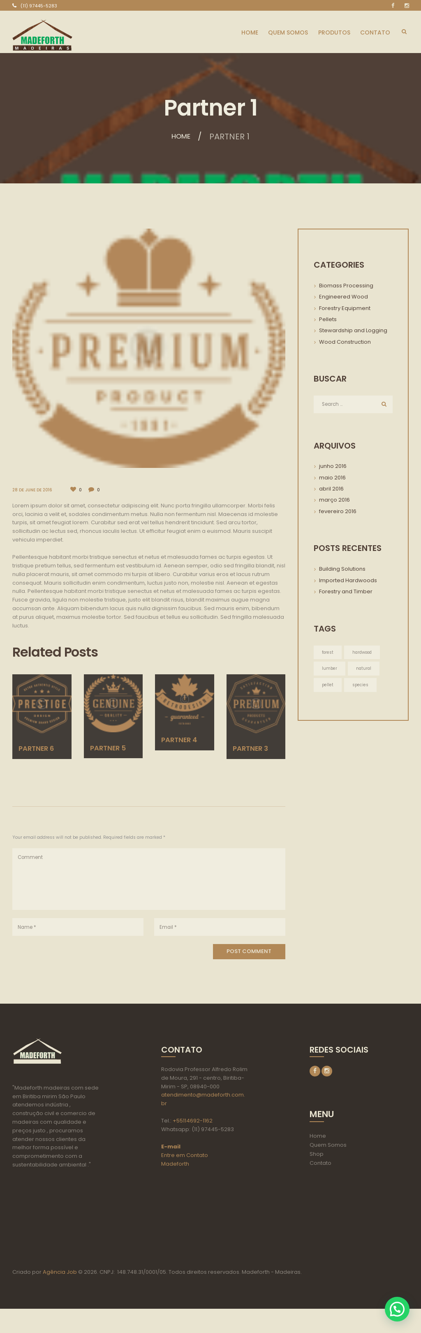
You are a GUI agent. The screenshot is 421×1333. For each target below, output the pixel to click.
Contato (320, 1164)
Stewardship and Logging (353, 330)
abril (331, 489)
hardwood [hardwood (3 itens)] (363, 653)
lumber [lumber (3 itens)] (330, 669)
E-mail (170, 1147)
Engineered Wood (343, 297)
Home (181, 136)
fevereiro (337, 512)
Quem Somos (328, 1146)
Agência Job (59, 1296)
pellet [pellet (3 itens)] (328, 686)
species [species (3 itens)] (361, 686)
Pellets (328, 319)
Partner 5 (111, 747)
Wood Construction (345, 342)
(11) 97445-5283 (39, 5)
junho (333, 467)
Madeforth (175, 1164)
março (334, 501)
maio (332, 478)
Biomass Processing (346, 285)
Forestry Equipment (344, 308)
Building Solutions (342, 570)
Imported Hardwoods (348, 581)
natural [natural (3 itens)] (364, 669)
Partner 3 (254, 748)
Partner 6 (40, 748)
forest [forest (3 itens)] (328, 653)
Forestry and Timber (345, 592)
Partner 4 (182, 739)
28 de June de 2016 (33, 490)
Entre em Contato (184, 1156)
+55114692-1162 (193, 1121)
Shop (317, 1155)
